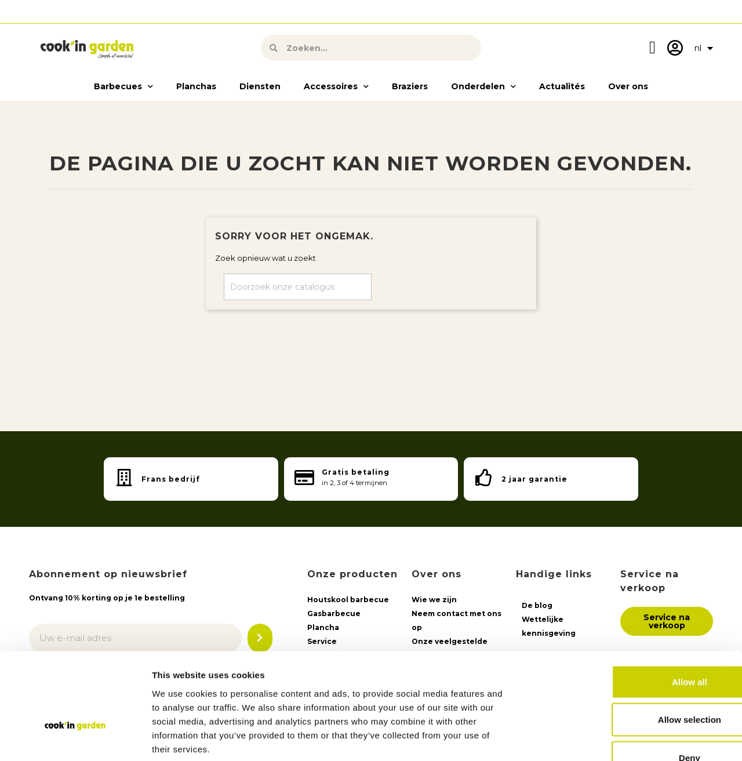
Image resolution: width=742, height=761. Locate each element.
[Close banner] (724, 596)
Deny (616, 685)
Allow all (616, 609)
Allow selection (615, 647)
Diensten (260, 84)
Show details (608, 738)
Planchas (196, 84)
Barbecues (123, 84)
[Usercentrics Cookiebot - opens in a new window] (75, 738)
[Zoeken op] (298, 285)
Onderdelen (483, 84)
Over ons (628, 84)
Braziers (410, 84)
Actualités (562, 84)
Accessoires (336, 84)
